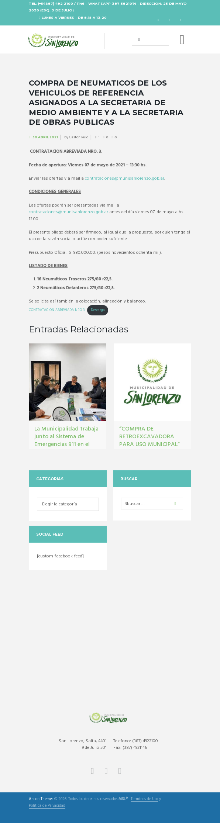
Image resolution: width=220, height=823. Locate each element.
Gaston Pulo (78, 137)
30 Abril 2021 (45, 137)
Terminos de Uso (144, 799)
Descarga (98, 310)
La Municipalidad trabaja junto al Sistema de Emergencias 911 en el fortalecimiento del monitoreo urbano (66, 444)
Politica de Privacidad (47, 806)
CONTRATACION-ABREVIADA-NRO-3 (57, 310)
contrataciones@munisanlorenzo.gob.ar (124, 178)
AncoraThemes (41, 799)
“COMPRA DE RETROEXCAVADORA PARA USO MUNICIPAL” (149, 436)
